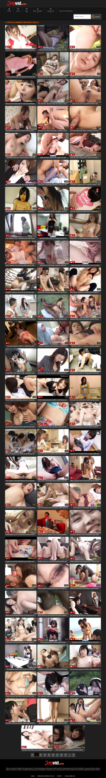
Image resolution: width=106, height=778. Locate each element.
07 (57, 755)
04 (45, 755)
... (69, 755)
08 (61, 755)
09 (65, 755)
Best (26, 11)
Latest (18, 11)
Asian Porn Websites (66, 11)
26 (73, 755)
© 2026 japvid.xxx (70, 776)
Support (59, 776)
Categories (50, 11)
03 (40, 755)
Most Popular (37, 11)
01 (32, 755)
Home (9, 11)
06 (53, 755)
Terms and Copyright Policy (45, 776)
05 (49, 755)
